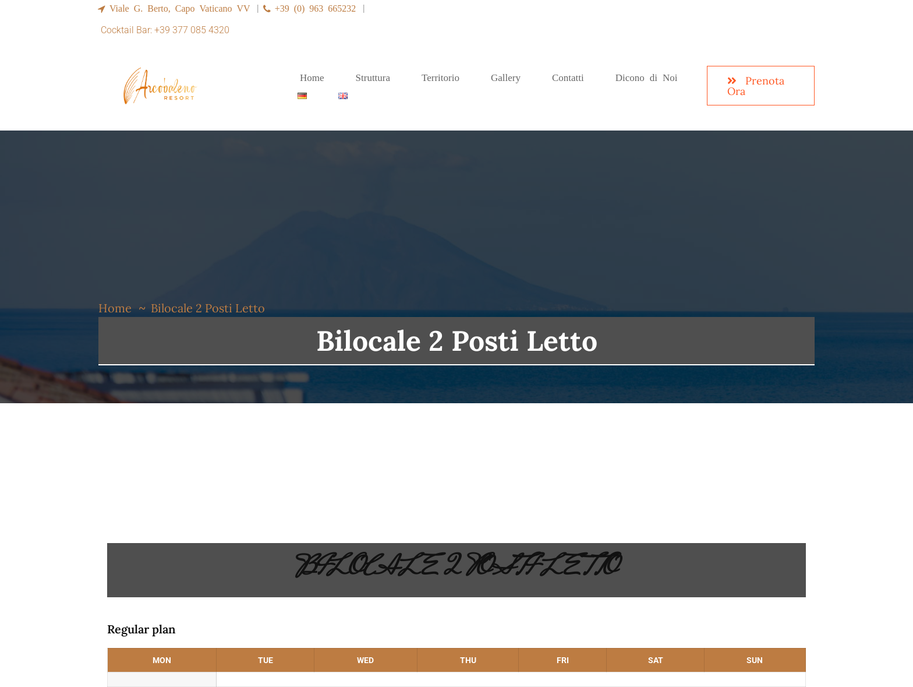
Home (115, 308)
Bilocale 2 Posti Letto (456, 570)
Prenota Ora (755, 86)
